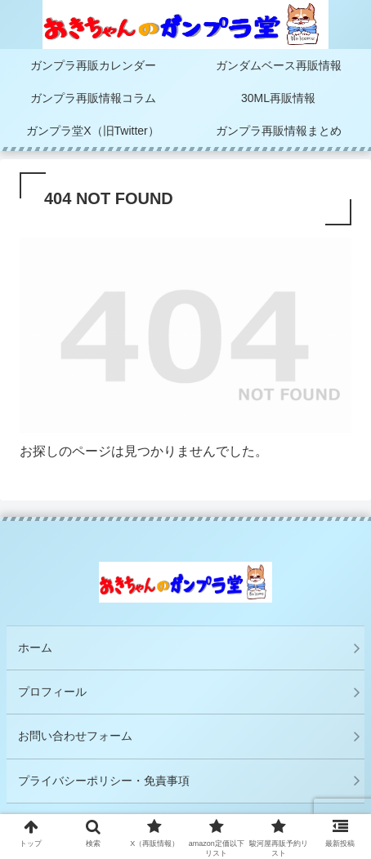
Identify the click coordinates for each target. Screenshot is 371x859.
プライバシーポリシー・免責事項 (109, 780)
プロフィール (52, 691)
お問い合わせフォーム (75, 735)
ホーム (35, 647)
